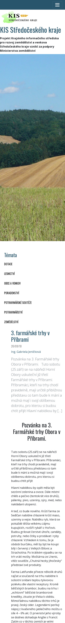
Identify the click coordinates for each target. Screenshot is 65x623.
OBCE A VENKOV (12, 283)
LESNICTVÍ (9, 274)
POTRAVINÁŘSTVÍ (13, 312)
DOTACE (8, 264)
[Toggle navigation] (57, 4)
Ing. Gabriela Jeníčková (26, 352)
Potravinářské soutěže (18, 303)
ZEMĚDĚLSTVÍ (11, 322)
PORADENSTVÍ (11, 293)
